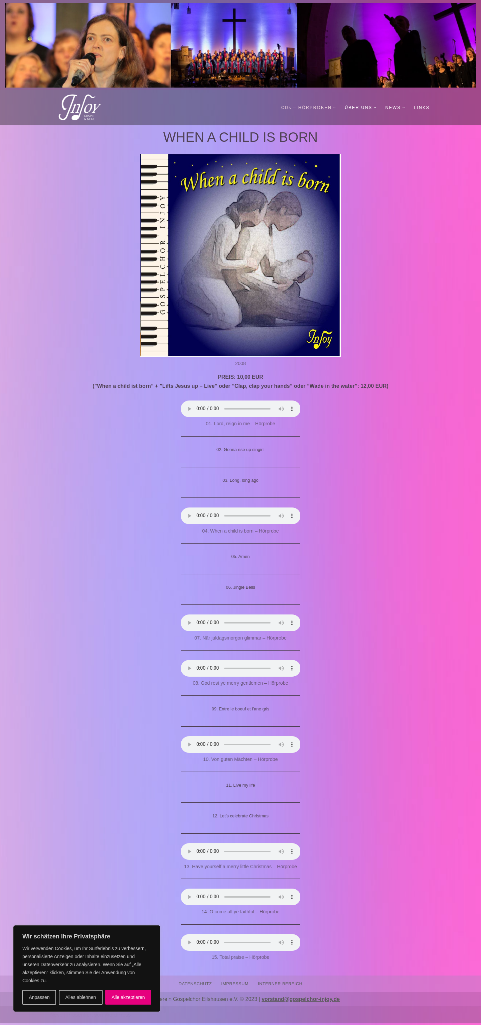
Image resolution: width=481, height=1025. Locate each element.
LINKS (422, 107)
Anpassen (39, 997)
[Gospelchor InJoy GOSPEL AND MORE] (83, 107)
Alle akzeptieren (128, 997)
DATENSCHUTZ (195, 985)
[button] (334, 108)
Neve (56, 1016)
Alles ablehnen (80, 997)
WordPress (117, 1016)
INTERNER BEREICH (280, 985)
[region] (86, 968)
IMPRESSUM (235, 985)
